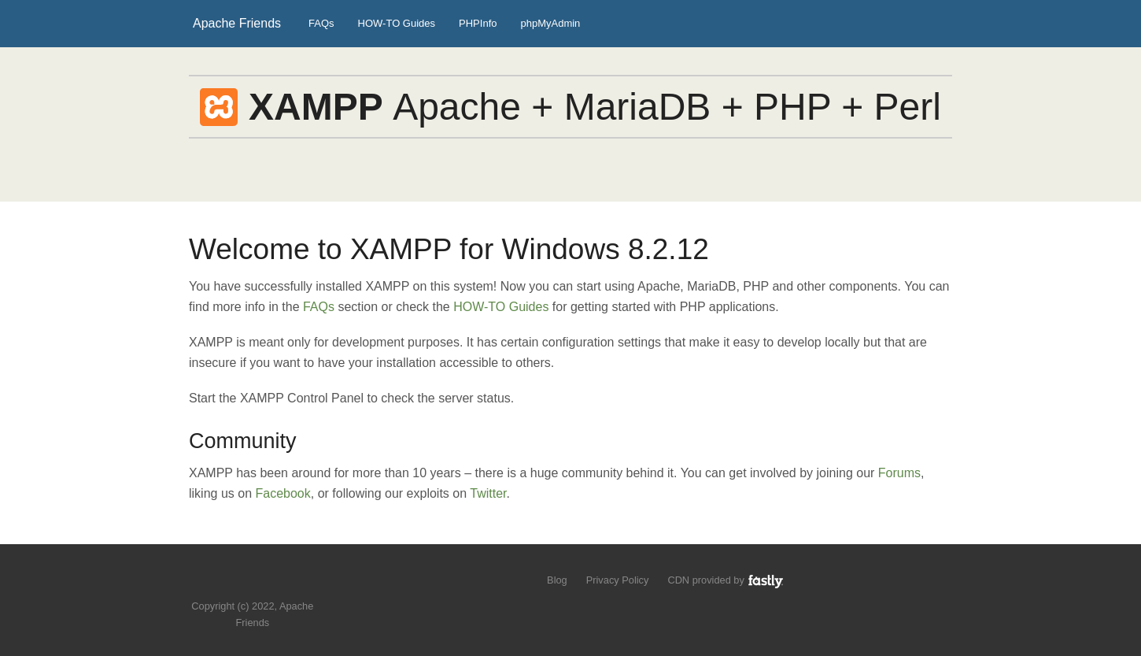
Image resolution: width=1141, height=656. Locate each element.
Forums (899, 473)
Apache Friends (237, 23)
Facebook (283, 493)
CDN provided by (726, 580)
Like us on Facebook (264, 582)
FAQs (321, 23)
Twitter (488, 493)
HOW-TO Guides (396, 23)
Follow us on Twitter (237, 582)
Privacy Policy (617, 580)
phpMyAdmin (550, 23)
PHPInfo (478, 23)
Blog (557, 580)
